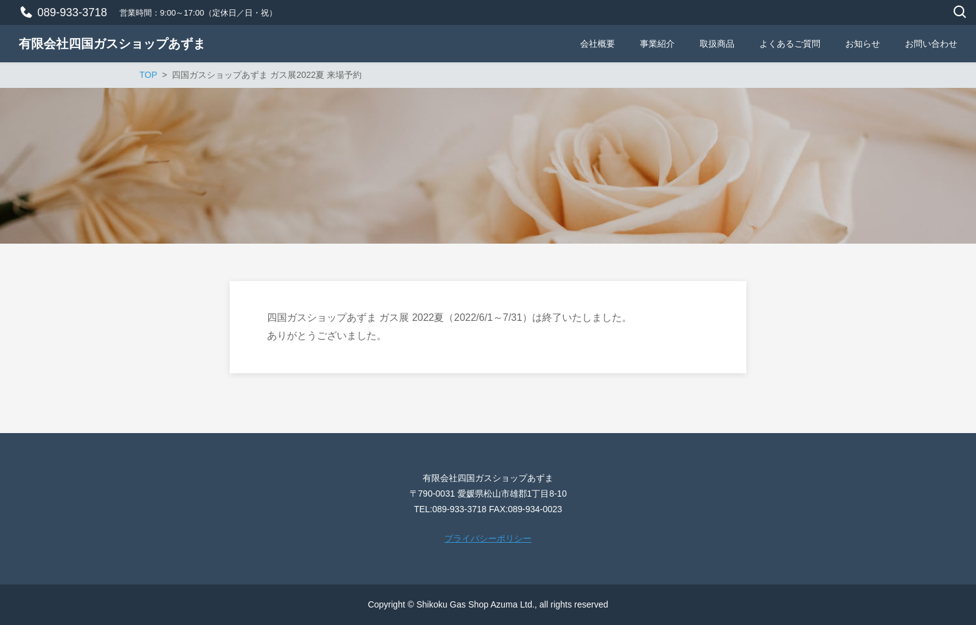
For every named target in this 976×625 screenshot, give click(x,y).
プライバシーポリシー (488, 538)
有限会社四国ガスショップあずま (112, 43)
